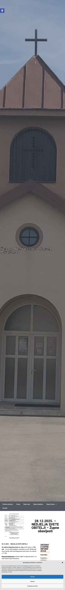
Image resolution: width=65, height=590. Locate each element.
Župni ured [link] (26, 504)
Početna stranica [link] (8, 504)
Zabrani (32, 581)
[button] (62, 562)
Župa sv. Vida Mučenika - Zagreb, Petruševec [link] (26, 250)
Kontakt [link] (5, 508)
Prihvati (32, 577)
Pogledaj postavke (32, 586)
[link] (2, 10)
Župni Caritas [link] (51, 504)
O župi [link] (18, 504)
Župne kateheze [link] (38, 504)
